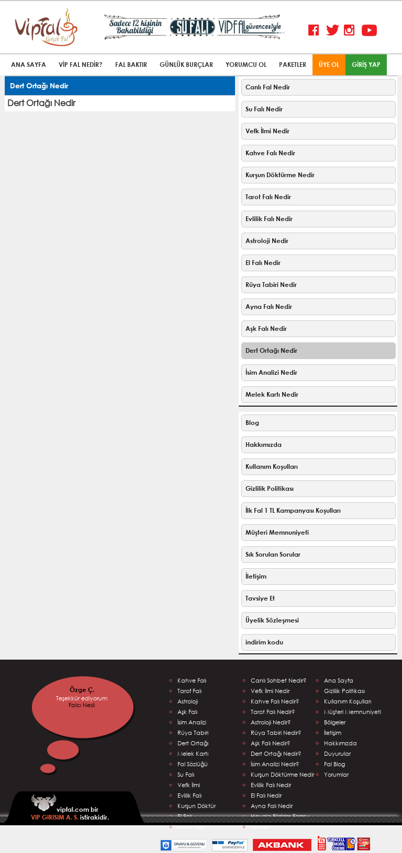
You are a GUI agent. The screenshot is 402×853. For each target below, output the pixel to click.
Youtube (369, 31)
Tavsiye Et (260, 598)
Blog (252, 422)
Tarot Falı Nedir (268, 197)
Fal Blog (334, 763)
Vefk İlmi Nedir (267, 131)
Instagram (351, 31)
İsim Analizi (191, 722)
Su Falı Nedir (264, 109)
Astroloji (187, 701)
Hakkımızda (263, 444)
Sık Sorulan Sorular (272, 554)
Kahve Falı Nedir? (275, 701)
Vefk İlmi (188, 784)
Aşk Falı (187, 711)
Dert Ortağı (192, 743)
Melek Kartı (192, 753)
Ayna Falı (190, 826)
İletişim (255, 576)
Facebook (315, 31)
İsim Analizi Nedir (271, 372)
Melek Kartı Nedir (271, 394)
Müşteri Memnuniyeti (277, 532)
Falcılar (260, 826)
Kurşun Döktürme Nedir (280, 175)
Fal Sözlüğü (192, 763)
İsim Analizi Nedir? (275, 763)
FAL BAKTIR (131, 64)
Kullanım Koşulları (271, 466)
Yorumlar (336, 774)
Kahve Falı (191, 680)
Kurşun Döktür (196, 805)
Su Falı (185, 774)
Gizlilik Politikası (269, 488)
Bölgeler (334, 722)
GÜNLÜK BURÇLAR (186, 64)
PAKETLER (292, 64)
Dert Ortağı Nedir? (276, 753)
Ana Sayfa (338, 680)
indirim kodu (264, 642)
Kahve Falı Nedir (270, 153)
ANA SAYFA (28, 64)
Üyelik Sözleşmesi (272, 620)
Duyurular (337, 753)
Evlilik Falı (189, 795)
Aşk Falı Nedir (266, 328)
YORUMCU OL (246, 64)
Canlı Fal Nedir (267, 87)
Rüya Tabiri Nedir (271, 285)
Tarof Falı (189, 690)
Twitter (333, 31)
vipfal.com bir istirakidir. (70, 807)
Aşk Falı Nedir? (271, 743)
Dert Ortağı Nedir (271, 350)
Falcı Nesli (82, 704)
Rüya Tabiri (192, 732)
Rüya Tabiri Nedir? (276, 732)
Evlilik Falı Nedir (269, 219)
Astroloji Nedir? (271, 722)
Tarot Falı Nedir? (273, 711)
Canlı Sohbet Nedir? (279, 680)
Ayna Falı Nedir (268, 306)
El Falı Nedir (263, 263)
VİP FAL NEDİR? (81, 64)
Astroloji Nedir (266, 241)
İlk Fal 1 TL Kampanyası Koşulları (293, 510)
